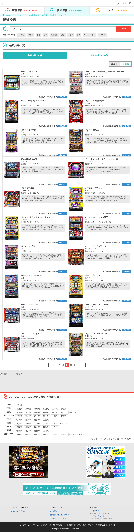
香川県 (28, 431)
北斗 (38, 35)
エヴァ (30, 35)
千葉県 (55, 412)
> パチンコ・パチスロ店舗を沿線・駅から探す (109, 439)
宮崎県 (63, 434)
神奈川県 (72, 412)
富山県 (28, 416)
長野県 (63, 416)
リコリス (102, 35)
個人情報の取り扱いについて (60, 515)
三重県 (46, 420)
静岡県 (28, 420)
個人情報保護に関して (57, 525)
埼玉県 (46, 412)
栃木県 (28, 412)
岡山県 (37, 427)
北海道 (19, 405)
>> (84, 365)
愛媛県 (37, 431)
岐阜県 (19, 420)
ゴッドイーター (89, 35)
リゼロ (70, 35)
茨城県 (19, 412)
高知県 (46, 431)
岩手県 (28, 409)
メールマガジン (95, 511)
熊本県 (46, 434)
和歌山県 (63, 423)
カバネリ (21, 35)
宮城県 (37, 409)
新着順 (114, 64)
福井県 (46, 416)
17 (59, 365)
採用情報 (112, 525)
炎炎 (78, 35)
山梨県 (55, 416)
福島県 (63, 409)
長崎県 (37, 434)
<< (50, 365)
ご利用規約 (54, 511)
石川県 (37, 416)
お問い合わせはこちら (58, 518)
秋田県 (46, 409)
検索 (124, 29)
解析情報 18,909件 (99, 55)
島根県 (28, 427)
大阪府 (37, 423)
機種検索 (53, 15)
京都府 (28, 423)
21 (75, 365)
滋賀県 (19, 423)
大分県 (55, 434)
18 (63, 365)
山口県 (55, 427)
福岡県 (19, 434)
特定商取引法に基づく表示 (76, 525)
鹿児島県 (72, 434)
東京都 (63, 412)
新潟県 (19, 416)
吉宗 (45, 35)
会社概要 (22, 525)
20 (71, 365)
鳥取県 (19, 427)
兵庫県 (46, 423)
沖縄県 (81, 434)
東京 (62, 35)
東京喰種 (54, 35)
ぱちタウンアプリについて (20, 511)
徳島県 (19, 431)
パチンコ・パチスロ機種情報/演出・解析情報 (33, 15)
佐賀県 (28, 434)
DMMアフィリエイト (97, 516)
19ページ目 (62, 15)
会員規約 (44, 525)
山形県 (55, 409)
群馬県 (37, 412)
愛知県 (37, 420)
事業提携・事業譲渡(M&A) (97, 525)
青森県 (19, 409)
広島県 (46, 427)
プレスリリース (33, 525)
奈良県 (55, 423)
